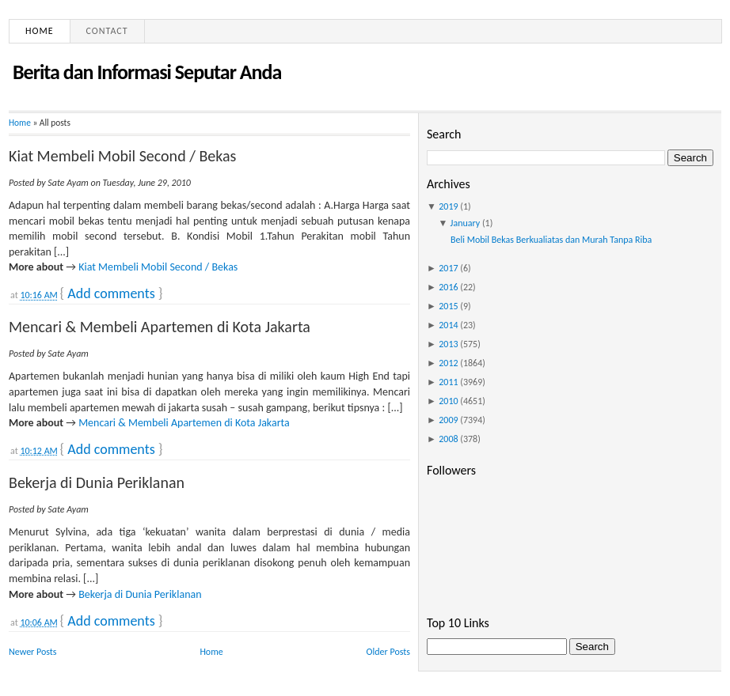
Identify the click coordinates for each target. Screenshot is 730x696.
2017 (448, 268)
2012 (448, 363)
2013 (448, 344)
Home (39, 30)
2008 (448, 438)
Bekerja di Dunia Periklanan (96, 482)
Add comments (110, 293)
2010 (448, 401)
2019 (448, 206)
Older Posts (388, 651)
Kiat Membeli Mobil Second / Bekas (122, 156)
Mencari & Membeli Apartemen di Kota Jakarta (159, 327)
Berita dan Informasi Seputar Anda (147, 72)
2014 (448, 325)
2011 (448, 382)
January (466, 223)
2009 (448, 420)
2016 (448, 287)
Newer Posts (33, 651)
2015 (448, 306)
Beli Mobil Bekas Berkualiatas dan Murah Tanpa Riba (551, 239)
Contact (107, 30)
